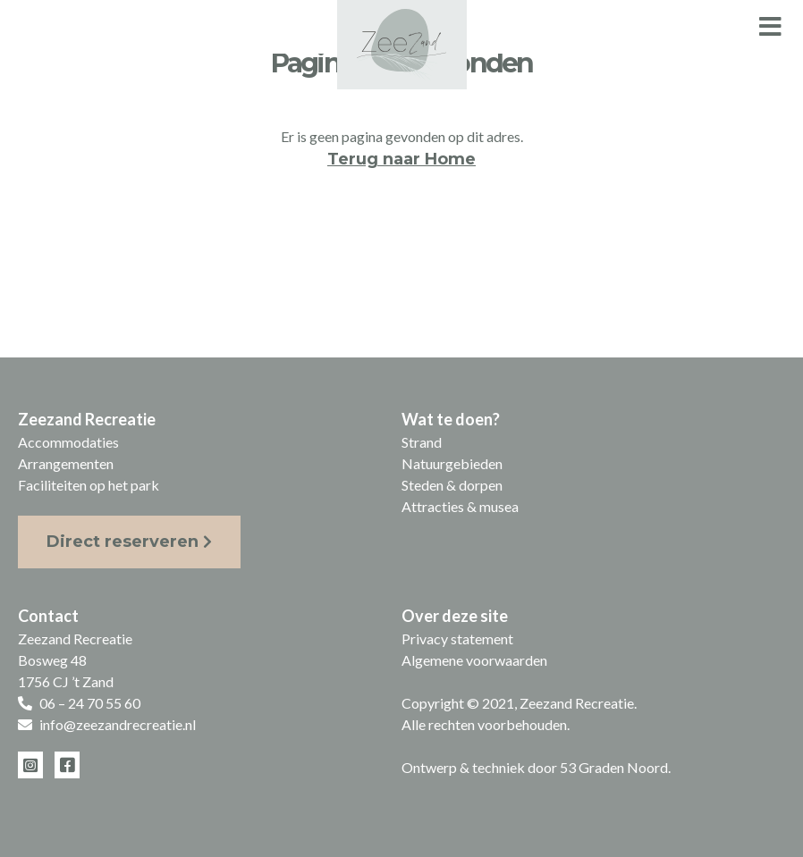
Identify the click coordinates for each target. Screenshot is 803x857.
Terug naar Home (401, 159)
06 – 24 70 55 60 (89, 702)
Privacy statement (457, 638)
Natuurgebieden (452, 463)
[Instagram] (30, 765)
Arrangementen (66, 463)
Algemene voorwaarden (474, 659)
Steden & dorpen (452, 484)
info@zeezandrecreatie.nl (117, 724)
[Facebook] (67, 765)
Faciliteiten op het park (88, 484)
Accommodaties (68, 441)
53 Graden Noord (614, 767)
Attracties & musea (460, 506)
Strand (422, 441)
